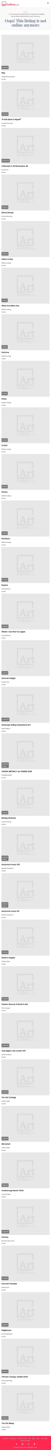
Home (25, 12)
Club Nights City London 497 (13, 1051)
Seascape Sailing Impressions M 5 (16, 725)
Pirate (3, 399)
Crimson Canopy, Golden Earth (14, 1377)
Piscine (4, 492)
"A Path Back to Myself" (11, 119)
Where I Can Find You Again (13, 632)
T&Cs (38, 1438)
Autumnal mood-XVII (10, 864)
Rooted (4, 585)
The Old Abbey (7, 1423)
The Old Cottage (8, 1097)
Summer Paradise (9, 1284)
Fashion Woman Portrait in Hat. (14, 1004)
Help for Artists (25, 1441)
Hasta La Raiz (7, 259)
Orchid (4, 445)
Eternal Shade (7, 212)
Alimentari (5, 1144)
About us (5, 1438)
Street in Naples (8, 958)
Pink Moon (5, 538)
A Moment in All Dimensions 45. (14, 166)
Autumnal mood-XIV (10, 911)
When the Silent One (10, 306)
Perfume (5, 352)
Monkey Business (8, 818)
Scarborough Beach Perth (12, 1190)
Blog (33, 1438)
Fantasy (4, 1237)
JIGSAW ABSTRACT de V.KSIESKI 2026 (16, 771)
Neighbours (6, 1330)
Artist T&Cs (44, 1438)
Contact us (13, 1438)
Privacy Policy (22, 1438)
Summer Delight (8, 678)
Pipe (3, 73)
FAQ (29, 1438)
